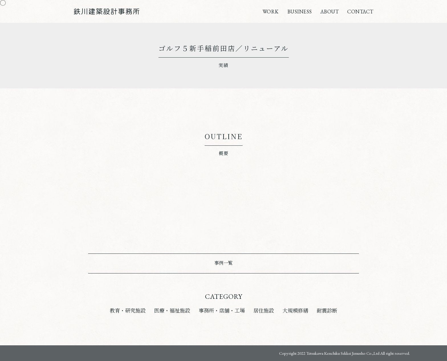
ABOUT (329, 11)
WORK (271, 11)
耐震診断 (327, 310)
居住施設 (263, 310)
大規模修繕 (295, 310)
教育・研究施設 (128, 310)
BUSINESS (299, 11)
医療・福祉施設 (172, 310)
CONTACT (360, 11)
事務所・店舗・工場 (222, 310)
